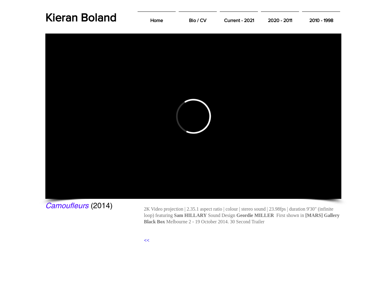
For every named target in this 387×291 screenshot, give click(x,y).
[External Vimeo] (193, 116)
